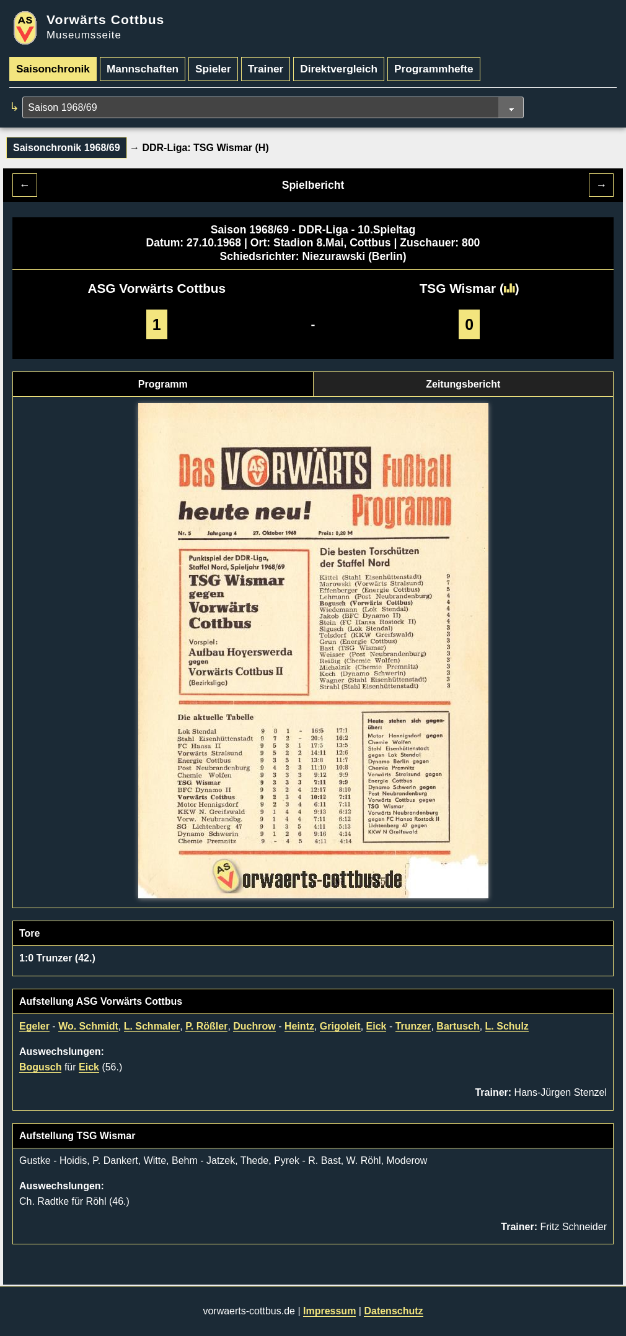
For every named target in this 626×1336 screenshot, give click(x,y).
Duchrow (254, 1026)
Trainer (266, 69)
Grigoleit (340, 1026)
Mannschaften (143, 69)
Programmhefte (434, 69)
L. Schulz (507, 1026)
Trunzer (413, 1026)
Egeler (34, 1026)
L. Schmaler (152, 1026)
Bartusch (457, 1026)
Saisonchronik (53, 69)
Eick (376, 1026)
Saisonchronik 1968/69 (66, 147)
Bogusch (40, 1067)
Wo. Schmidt (88, 1026)
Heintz (299, 1026)
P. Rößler (206, 1026)
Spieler (213, 69)
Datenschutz (393, 1311)
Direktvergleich (338, 69)
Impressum (329, 1311)
